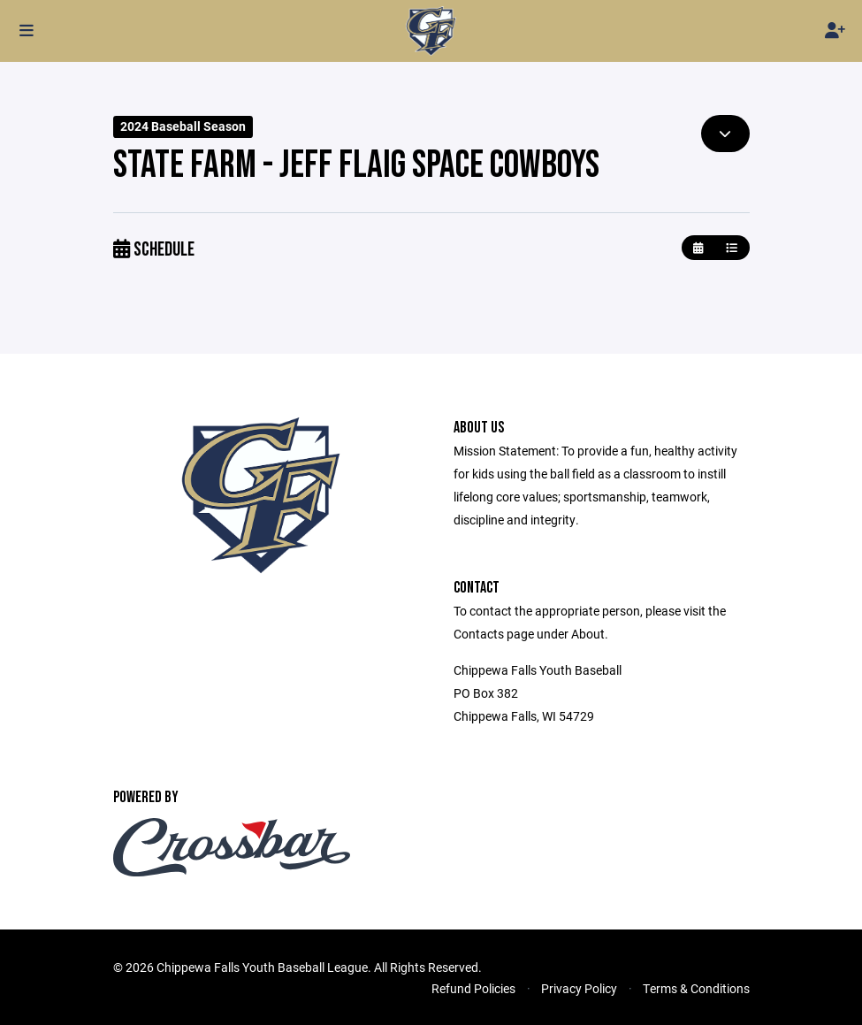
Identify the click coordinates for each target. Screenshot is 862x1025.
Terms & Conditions (696, 988)
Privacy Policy (579, 988)
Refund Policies (473, 988)
